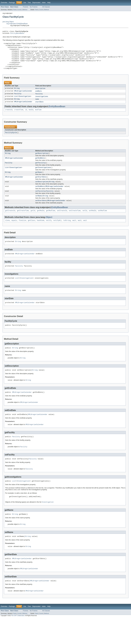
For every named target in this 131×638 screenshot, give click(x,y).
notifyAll (57, 231)
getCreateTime (23, 221)
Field (14, 9)
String (17, 95)
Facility (17, 101)
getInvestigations (43, 176)
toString (67, 231)
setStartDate (40, 211)
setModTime (102, 221)
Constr (19, 9)
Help (48, 2)
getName (38, 181)
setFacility (40, 201)
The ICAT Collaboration (18, 635)
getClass (31, 231)
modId (31, 117)
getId (33, 221)
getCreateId (10, 221)
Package (12, 2)
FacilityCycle (11, 140)
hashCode (40, 231)
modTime (38, 117)
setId (84, 221)
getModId (40, 221)
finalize (22, 231)
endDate (38, 98)
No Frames (33, 7)
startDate (39, 109)
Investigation (24, 103)
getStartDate (40, 186)
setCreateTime (75, 221)
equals (14, 231)
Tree (29, 2)
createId (8, 117)
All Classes (46, 7)
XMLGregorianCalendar (23, 98)
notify (49, 231)
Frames (25, 7)
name (37, 106)
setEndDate (39, 196)
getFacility (40, 171)
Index (44, 2)
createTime (18, 117)
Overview (4, 2)
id (26, 117)
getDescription (41, 161)
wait (74, 231)
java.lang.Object (8, 22)
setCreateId (62, 221)
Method (25, 9)
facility (39, 101)
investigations (41, 103)
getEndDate (39, 166)
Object (49, 228)
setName (38, 206)
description (40, 95)
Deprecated (36, 2)
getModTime (50, 221)
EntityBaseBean (17, 34)
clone (7, 231)
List (16, 103)
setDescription (41, 191)
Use (24, 2)
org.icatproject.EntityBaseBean (17, 23)
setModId (92, 221)
